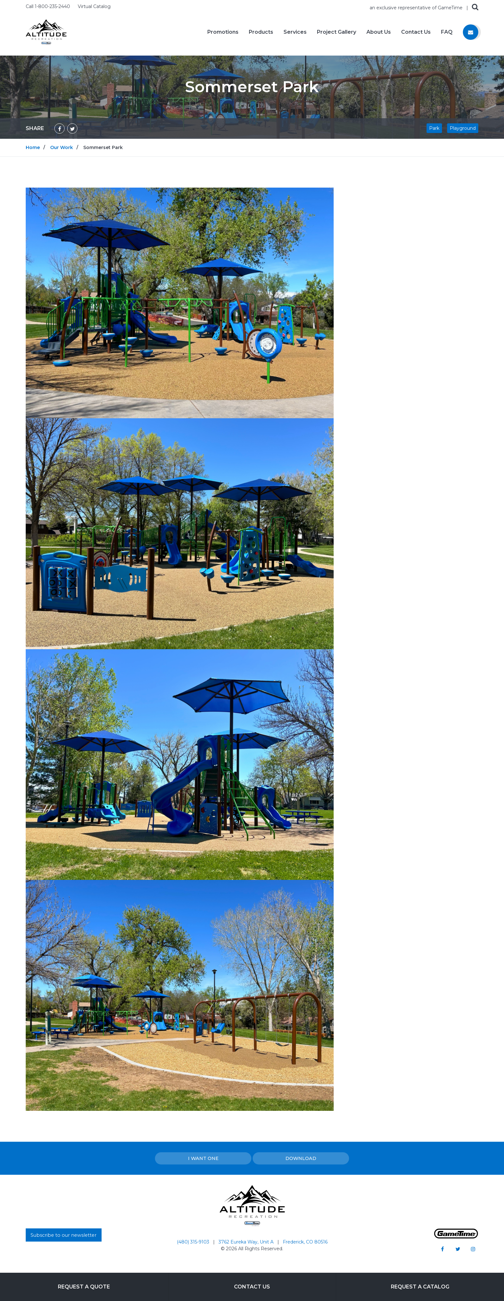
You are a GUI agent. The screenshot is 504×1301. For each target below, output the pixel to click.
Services (295, 32)
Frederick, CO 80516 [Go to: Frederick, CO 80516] (305, 1242)
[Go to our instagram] (473, 1249)
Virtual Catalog (94, 6)
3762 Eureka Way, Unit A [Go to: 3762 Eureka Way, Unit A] (247, 1242)
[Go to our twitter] (458, 1249)
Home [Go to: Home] (33, 147)
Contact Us (416, 32)
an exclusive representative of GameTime (417, 8)
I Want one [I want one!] (203, 1158)
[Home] (46, 32)
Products (261, 32)
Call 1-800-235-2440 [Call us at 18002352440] (48, 6)
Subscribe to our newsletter (63, 1235)
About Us (378, 32)
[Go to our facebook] (442, 1249)
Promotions (223, 32)
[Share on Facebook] (59, 128)
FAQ (447, 32)
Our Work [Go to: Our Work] (61, 147)
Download (300, 1158)
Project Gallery (336, 32)
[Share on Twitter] (72, 128)
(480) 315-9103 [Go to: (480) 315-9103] (194, 1242)
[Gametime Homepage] (456, 1237)
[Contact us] (470, 32)
